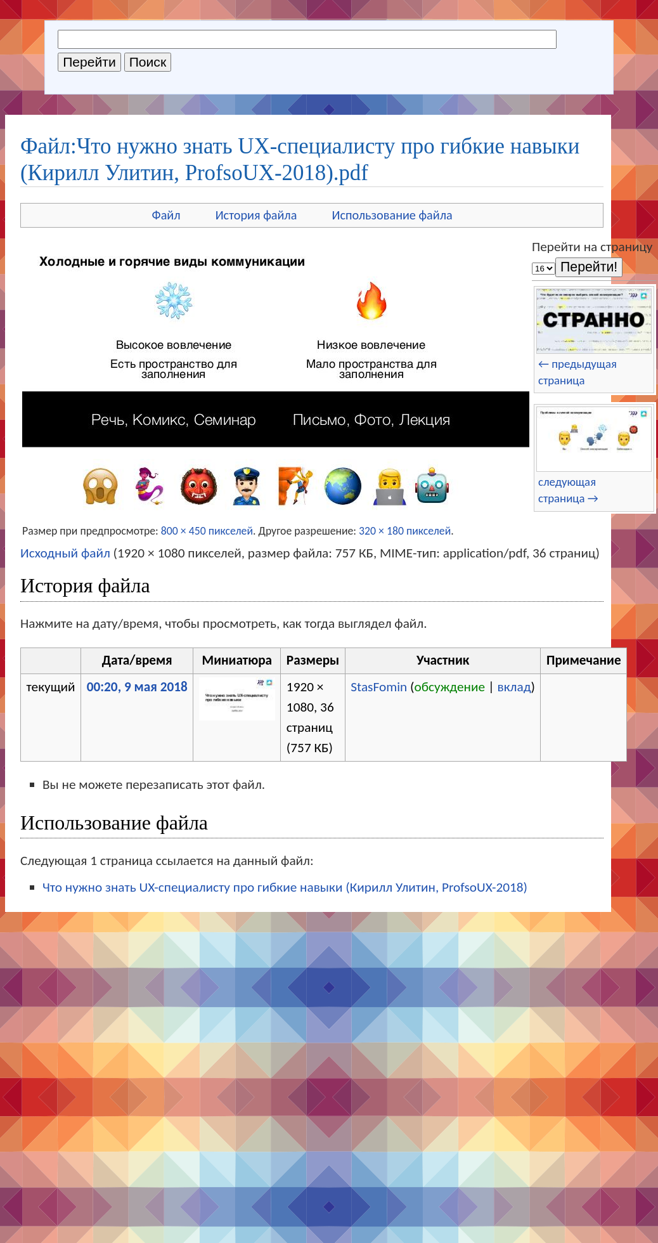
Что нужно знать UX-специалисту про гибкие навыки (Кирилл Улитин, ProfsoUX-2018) (284, 887)
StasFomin (379, 687)
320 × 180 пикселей (405, 531)
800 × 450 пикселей (207, 531)
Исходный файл (65, 553)
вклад (514, 687)
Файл (166, 215)
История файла (256, 215)
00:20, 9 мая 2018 (137, 687)
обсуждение (450, 687)
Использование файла (392, 215)
